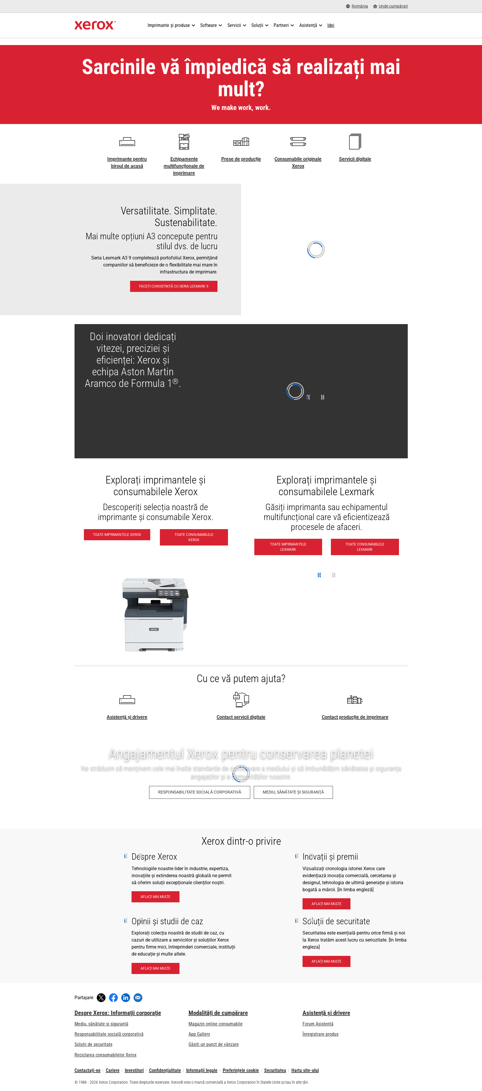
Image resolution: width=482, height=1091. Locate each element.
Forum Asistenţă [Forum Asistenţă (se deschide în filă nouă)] (318, 1024)
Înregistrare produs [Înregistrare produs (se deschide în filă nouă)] (320, 1034)
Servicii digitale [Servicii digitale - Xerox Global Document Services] (355, 159)
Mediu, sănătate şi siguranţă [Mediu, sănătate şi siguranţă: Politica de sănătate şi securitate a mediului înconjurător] (101, 1024)
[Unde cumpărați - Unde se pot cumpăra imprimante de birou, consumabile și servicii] (390, 6)
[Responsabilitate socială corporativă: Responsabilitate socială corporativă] (199, 792)
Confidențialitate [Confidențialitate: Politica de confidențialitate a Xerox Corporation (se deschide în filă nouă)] (165, 1070)
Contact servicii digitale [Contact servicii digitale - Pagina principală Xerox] (241, 717)
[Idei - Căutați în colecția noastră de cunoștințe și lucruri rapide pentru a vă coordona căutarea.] (331, 25)
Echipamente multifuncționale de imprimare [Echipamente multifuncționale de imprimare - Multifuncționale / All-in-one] (184, 166)
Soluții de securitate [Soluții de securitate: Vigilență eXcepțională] (94, 1044)
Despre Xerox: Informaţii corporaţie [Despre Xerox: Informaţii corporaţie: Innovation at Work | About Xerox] (118, 1012)
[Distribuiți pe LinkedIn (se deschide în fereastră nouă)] (126, 998)
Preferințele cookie (241, 1070)
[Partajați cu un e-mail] (138, 998)
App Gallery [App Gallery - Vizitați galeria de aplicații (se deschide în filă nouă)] (199, 1034)
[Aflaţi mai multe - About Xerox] (155, 896)
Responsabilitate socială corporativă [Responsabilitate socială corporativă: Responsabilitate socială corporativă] (109, 1034)
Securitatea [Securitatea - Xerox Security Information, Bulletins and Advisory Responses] (275, 1070)
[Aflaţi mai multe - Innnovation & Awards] (326, 903)
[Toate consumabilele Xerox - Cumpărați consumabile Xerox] (194, 537)
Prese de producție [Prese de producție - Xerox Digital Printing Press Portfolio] (241, 159)
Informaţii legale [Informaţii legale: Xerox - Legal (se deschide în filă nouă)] (201, 1070)
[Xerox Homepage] (95, 25)
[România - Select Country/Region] (357, 6)
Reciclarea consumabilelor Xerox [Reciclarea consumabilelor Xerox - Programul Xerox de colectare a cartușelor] (106, 1055)
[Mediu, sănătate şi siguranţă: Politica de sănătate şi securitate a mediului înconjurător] (293, 792)
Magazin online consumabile (216, 1024)
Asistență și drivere (127, 717)
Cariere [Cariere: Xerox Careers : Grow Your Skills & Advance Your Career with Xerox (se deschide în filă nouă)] (113, 1070)
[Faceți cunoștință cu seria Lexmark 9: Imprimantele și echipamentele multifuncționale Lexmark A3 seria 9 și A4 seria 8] (241, 249)
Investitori (134, 1070)
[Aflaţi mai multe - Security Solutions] (326, 961)
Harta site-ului (305, 1070)
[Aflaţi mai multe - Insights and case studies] (155, 968)
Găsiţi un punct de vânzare (214, 1044)
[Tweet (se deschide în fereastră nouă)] (101, 998)
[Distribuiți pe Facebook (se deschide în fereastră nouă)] (113, 998)
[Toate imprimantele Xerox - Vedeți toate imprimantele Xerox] (117, 534)
